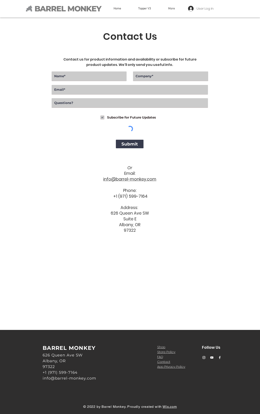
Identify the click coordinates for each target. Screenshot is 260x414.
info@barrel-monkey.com (129, 179)
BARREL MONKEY (69, 348)
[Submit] (129, 144)
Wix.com (170, 407)
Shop (161, 347)
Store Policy (166, 352)
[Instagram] (204, 357)
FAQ (160, 357)
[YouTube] (212, 357)
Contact (163, 361)
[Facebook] (220, 357)
